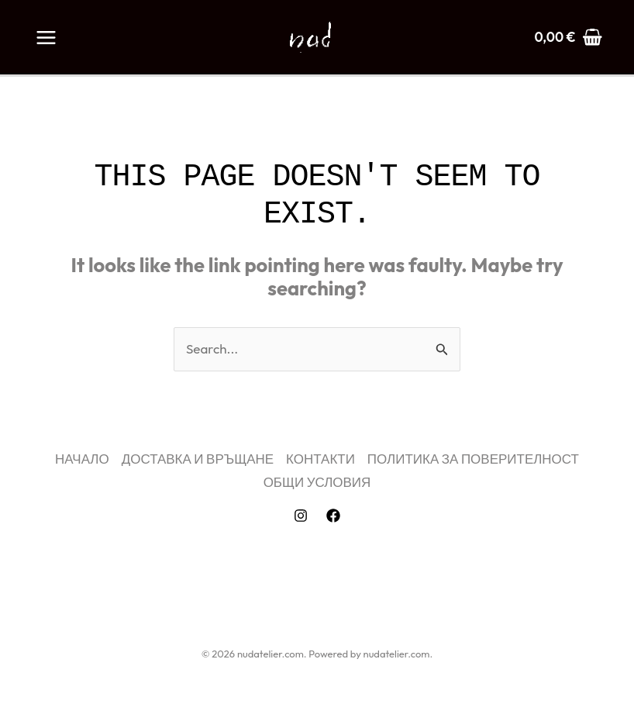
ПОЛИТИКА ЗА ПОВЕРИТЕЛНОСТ (473, 458)
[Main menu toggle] (46, 37)
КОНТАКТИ (320, 458)
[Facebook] (333, 516)
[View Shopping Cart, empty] (568, 37)
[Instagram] (301, 516)
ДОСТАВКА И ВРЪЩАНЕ (198, 458)
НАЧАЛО (82, 458)
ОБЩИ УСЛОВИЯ (317, 482)
